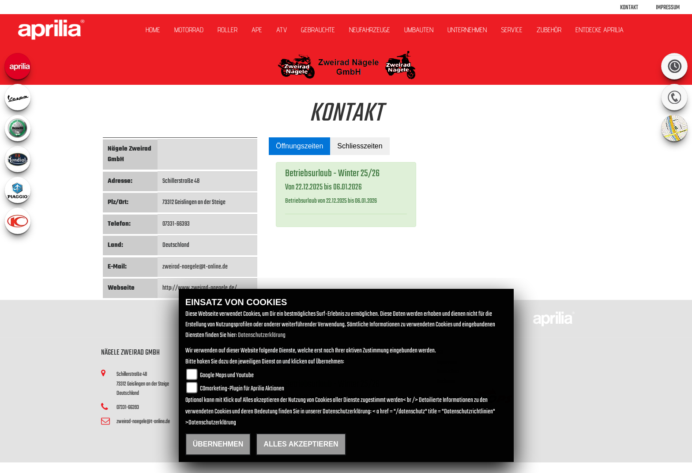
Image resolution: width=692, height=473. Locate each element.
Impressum (668, 8)
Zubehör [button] (549, 30)
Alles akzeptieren (300, 444)
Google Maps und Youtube (227, 376)
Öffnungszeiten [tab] (299, 146)
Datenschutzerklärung (262, 335)
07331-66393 (176, 224)
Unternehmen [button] (467, 30)
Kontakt (629, 8)
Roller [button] (227, 30)
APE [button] (257, 30)
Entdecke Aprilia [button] (599, 30)
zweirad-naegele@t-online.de (195, 267)
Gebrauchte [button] (318, 30)
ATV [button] (281, 30)
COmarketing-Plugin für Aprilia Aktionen (242, 389)
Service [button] (512, 30)
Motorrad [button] (188, 30)
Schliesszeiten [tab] (359, 146)
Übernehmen (218, 444)
